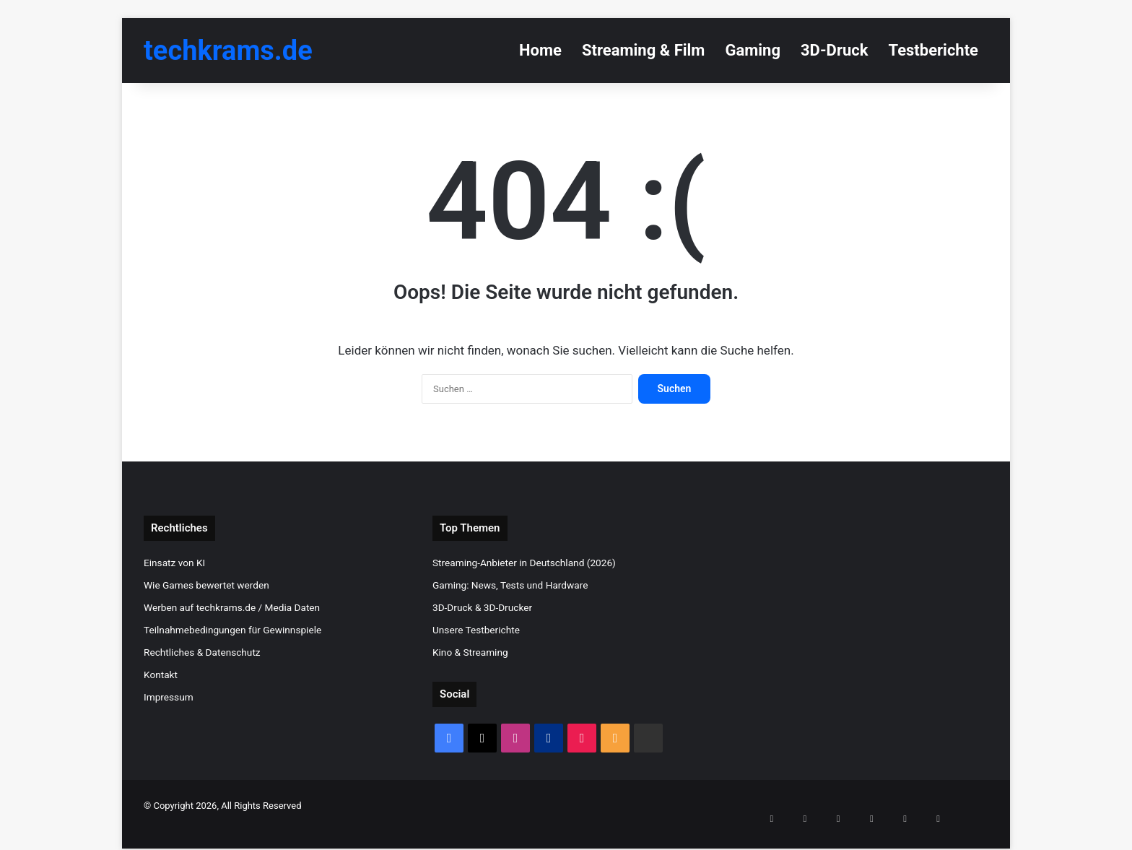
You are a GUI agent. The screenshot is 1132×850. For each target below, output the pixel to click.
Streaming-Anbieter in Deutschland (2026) (524, 562)
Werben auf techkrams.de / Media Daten (232, 607)
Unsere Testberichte (476, 630)
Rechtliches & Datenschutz (202, 652)
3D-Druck (834, 50)
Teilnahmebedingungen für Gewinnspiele (232, 630)
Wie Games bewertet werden (206, 585)
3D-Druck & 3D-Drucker (482, 607)
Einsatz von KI (174, 562)
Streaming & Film (643, 50)
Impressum (168, 697)
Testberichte (933, 50)
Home (540, 50)
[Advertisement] (854, 617)
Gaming (752, 50)
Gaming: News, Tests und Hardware (510, 585)
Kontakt (161, 674)
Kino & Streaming (470, 652)
